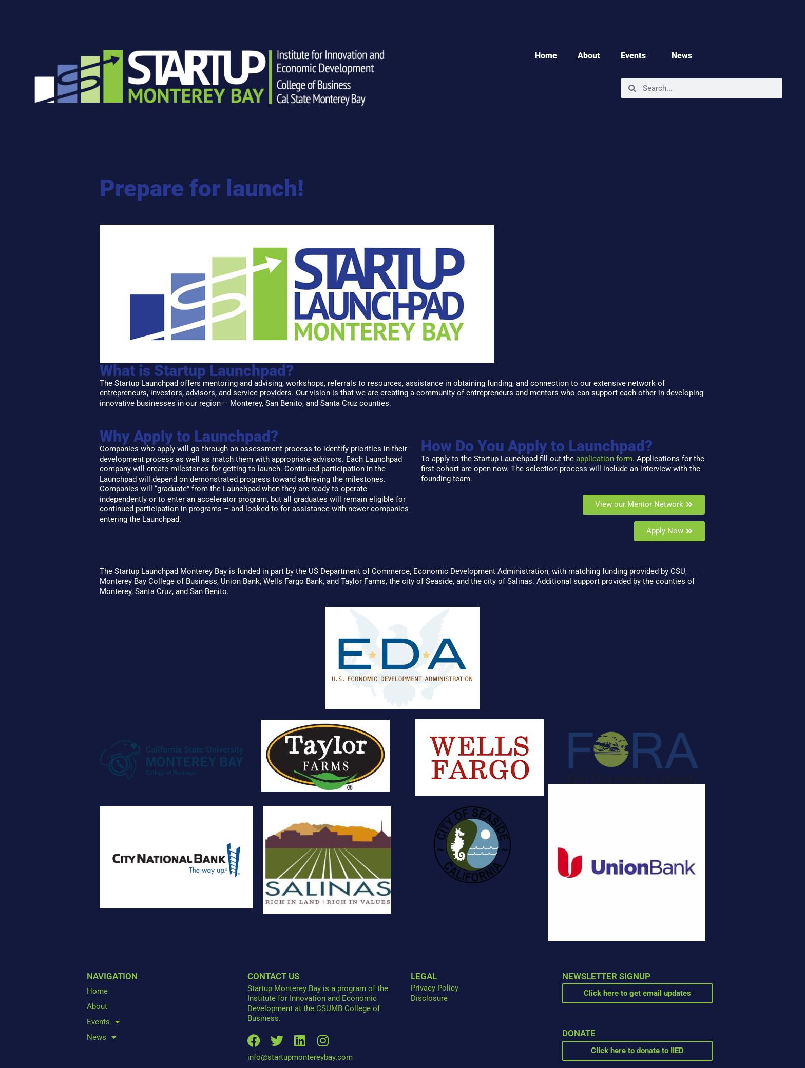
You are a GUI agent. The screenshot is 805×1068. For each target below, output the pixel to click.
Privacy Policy (434, 988)
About (589, 56)
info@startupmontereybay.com (300, 1057)
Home (546, 56)
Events (636, 56)
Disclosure (429, 998)
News (684, 56)
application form (604, 458)
